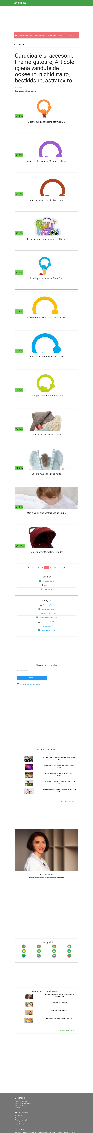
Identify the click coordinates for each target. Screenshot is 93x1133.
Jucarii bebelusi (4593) (48, 622)
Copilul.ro (20, 3)
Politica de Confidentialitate (23, 1103)
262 (55, 568)
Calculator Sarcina (20, 1116)
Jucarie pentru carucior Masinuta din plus (46, 317)
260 (46, 568)
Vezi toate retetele (67, 1030)
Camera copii (52, 35)
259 (42, 568)
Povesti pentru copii (21, 1120)
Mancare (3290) (48, 626)
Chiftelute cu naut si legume (59, 1002)
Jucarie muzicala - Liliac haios (46, 474)
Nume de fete (19, 1122)
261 (51, 568)
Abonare (32, 678)
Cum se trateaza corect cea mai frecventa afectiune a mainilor (46, 878)
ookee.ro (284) (48, 589)
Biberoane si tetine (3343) (48, 613)
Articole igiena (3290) (48, 609)
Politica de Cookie (20, 1105)
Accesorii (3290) (48, 605)
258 (37, 568)
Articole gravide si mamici (24, 35)
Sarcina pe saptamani (21, 1118)
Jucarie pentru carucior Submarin (46, 200)
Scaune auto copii (40, 35)
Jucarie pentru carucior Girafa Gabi (46, 278)
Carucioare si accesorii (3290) (48, 617)
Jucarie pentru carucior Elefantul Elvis (46, 122)
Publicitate (18, 1107)
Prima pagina (19, 44)
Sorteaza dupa (18, 87)
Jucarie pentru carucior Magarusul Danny (46, 239)
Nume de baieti (19, 1124)
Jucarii (20, 41)
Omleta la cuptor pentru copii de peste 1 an (59, 1019)
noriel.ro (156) (48, 585)
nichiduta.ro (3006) (48, 581)
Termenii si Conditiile (21, 1101)
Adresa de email (21, 668)
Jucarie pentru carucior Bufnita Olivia (46, 395)
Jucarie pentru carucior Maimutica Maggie (46, 161)
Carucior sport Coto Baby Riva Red (46, 552)
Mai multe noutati (67, 801)
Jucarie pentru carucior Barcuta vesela (46, 356)
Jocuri (62, 35)
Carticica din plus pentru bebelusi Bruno (46, 513)
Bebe (72, 35)
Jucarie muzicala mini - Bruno (46, 434)
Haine (30, 41)
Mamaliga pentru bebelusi (59, 1010)
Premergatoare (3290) (48, 630)
